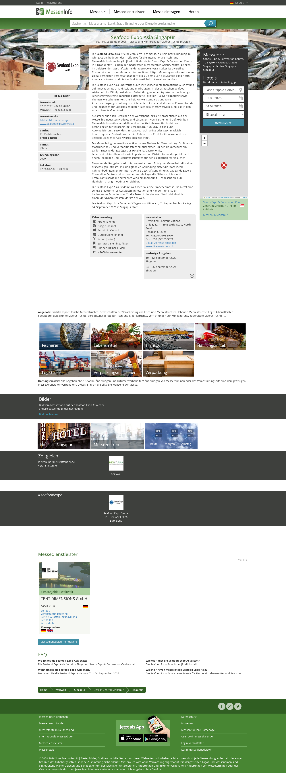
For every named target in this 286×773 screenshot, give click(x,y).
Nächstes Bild (87, 575)
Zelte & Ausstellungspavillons (59, 617)
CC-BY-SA (244, 197)
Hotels (194, 11)
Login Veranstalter (192, 743)
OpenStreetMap (225, 197)
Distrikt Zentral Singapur (109, 690)
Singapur (79, 690)
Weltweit (60, 690)
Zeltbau (45, 610)
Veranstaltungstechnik (54, 613)
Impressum (188, 723)
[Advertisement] (143, 298)
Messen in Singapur (215, 215)
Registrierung (54, 2)
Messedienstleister (129, 11)
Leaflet (207, 197)
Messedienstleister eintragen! (58, 641)
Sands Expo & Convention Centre (223, 202)
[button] (224, 165)
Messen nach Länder (52, 723)
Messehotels (46, 749)
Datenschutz (189, 716)
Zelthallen (47, 620)
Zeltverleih (47, 623)
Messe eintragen (166, 11)
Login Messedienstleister (196, 749)
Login (39, 2)
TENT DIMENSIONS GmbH (64, 598)
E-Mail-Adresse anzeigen (55, 120)
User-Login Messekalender (197, 736)
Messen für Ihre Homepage (198, 730)
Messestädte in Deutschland (56, 730)
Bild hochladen (48, 414)
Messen (97, 11)
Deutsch (241, 2)
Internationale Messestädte (56, 736)
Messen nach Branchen (53, 716)
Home (43, 690)
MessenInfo (54, 11)
